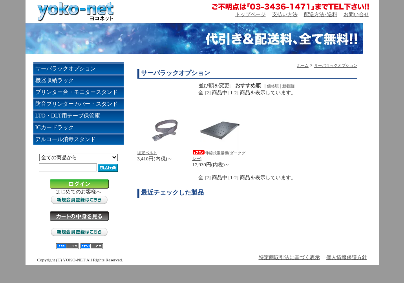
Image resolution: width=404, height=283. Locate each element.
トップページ (250, 14)
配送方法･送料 (320, 14)
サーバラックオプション (65, 68)
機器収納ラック (54, 80)
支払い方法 (285, 14)
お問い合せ (356, 14)
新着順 (288, 86)
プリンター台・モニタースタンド (76, 92)
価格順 (273, 86)
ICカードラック (54, 127)
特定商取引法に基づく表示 (289, 257)
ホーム (303, 65)
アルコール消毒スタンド (65, 139)
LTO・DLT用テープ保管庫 (67, 115)
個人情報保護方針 (346, 257)
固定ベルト (147, 153)
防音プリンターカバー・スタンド (76, 104)
